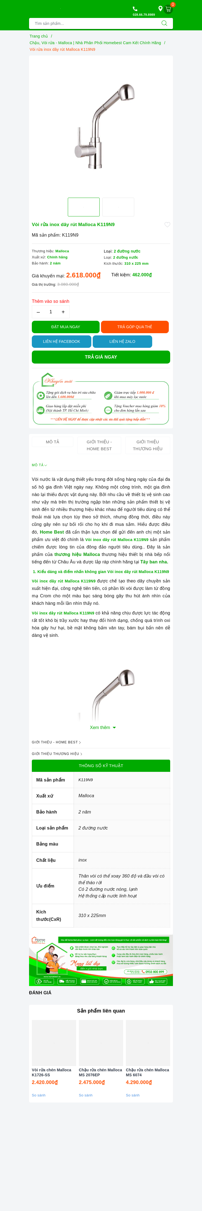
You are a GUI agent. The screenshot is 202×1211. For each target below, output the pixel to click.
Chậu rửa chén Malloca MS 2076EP (100, 1072)
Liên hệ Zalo (122, 341)
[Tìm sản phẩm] (92, 23)
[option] (101, 118)
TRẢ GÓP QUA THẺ (134, 327)
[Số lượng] (51, 312)
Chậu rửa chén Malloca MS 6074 (147, 1072)
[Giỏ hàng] (168, 9)
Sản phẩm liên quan (101, 1011)
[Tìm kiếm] (164, 23)
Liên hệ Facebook (61, 341)
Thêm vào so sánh (50, 301)
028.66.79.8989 (144, 14)
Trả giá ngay (101, 357)
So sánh (38, 1095)
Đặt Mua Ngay (65, 327)
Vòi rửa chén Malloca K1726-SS (51, 1072)
